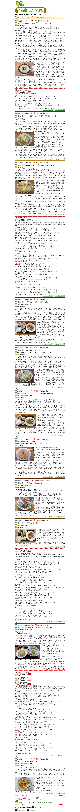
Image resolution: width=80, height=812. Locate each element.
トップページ (30, 799)
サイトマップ (21, 810)
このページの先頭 (48, 110)
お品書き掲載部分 (60, 110)
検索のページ (43, 799)
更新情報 (32, 810)
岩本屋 (54, 121)
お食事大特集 (41, 802)
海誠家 (59, 635)
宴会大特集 (49, 802)
